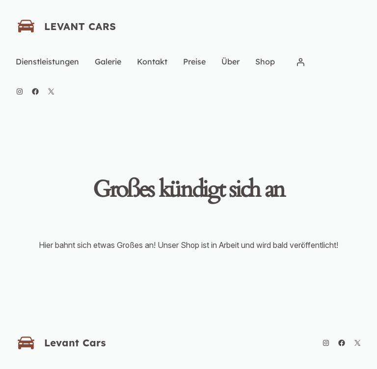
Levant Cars (80, 26)
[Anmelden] (300, 62)
